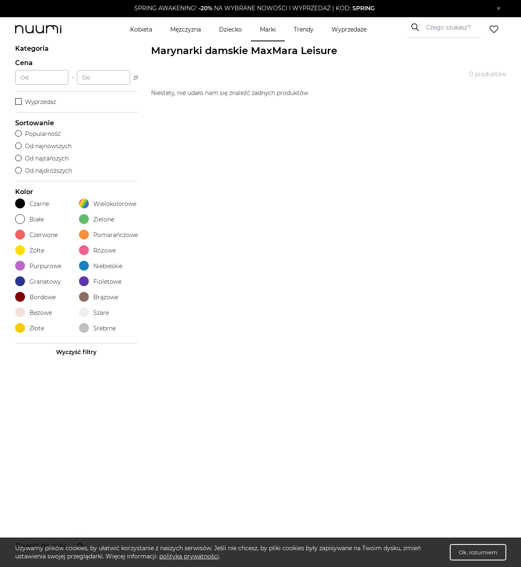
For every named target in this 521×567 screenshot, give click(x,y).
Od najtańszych (42, 158)
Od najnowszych (43, 146)
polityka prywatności (189, 556)
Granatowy (38, 281)
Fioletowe (100, 281)
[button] (254, 8)
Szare (94, 312)
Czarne (32, 203)
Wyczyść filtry (76, 352)
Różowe (97, 250)
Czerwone (36, 234)
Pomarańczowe (108, 234)
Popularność (38, 134)
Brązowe (98, 297)
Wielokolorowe (107, 203)
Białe (29, 219)
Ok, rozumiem (478, 552)
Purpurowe (38, 266)
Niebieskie (100, 266)
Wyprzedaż (35, 102)
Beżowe (33, 312)
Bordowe (35, 297)
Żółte (29, 250)
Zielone (96, 219)
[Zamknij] (498, 8)
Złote (29, 328)
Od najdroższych (43, 170)
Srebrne (97, 328)
